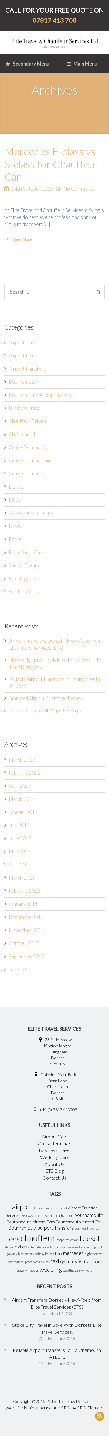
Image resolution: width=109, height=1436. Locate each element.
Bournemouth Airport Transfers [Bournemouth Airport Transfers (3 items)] (41, 1228)
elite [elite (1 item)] (31, 1247)
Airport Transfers (27, 369)
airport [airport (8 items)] (22, 1207)
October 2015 (24, 943)
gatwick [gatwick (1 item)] (12, 1254)
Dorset (16, 487)
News (15, 526)
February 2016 (24, 891)
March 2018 (22, 760)
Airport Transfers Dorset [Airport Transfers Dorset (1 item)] (50, 1208)
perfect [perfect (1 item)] (98, 1254)
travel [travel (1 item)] (20, 1270)
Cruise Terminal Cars (31, 447)
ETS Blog (54, 1171)
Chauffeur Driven (27, 421)
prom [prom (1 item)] (28, 1262)
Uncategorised (24, 578)
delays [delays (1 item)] (74, 1240)
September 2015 (26, 956)
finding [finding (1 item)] (91, 1247)
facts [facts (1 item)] (82, 1247)
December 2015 (26, 917)
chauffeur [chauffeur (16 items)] (38, 1238)
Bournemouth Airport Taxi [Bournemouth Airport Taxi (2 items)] (79, 1221)
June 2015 (20, 969)
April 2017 (20, 786)
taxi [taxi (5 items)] (55, 1260)
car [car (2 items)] (98, 1228)
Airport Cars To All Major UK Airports (49, 710)
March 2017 (22, 799)
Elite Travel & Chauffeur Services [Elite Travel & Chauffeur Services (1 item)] (56, 1247)
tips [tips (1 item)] (62, 1262)
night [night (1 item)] (88, 1254)
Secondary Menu (27, 64)
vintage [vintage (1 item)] (30, 1270)
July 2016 (19, 825)
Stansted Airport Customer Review (46, 698)
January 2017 (23, 812)
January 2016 (23, 904)
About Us (54, 1164)
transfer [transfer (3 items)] (74, 1261)
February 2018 (24, 773)
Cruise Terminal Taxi (29, 460)
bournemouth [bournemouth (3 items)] (88, 1215)
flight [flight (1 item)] (100, 1247)
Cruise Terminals (26, 474)
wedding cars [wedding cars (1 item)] (72, 1270)
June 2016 (20, 838)
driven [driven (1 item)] (9, 1247)
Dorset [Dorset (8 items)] (89, 1238)
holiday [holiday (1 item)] (39, 1254)
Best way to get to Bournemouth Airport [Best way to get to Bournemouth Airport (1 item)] (48, 1215)
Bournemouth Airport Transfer (41, 395)
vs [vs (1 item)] (37, 1270)
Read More (21, 239)
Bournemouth (23, 382)
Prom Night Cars (26, 552)
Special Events (24, 565)
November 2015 (26, 930)
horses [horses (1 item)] (49, 1254)
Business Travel (25, 408)
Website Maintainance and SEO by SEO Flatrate (54, 1408)
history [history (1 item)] (29, 1254)
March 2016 (22, 878)
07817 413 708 (54, 20)
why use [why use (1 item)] (86, 1270)
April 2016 (20, 864)
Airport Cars (22, 342)
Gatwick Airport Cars (31, 513)
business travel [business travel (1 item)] (85, 1228)
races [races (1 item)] (36, 1262)
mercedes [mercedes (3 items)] (73, 1253)
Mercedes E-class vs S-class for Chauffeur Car (51, 164)
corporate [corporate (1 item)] (63, 1240)
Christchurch (23, 434)
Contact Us (54, 1178)
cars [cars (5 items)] (14, 1238)
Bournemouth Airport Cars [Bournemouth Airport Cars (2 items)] (31, 1221)
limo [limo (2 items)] (58, 1253)
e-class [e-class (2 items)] (21, 1246)
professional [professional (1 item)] (16, 1262)
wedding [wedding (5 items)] (51, 1269)
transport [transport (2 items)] (92, 1261)
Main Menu (82, 64)
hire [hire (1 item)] (21, 1254)
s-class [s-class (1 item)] (45, 1262)
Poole (15, 539)
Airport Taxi (21, 356)
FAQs (15, 500)
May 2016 (20, 851)
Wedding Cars (24, 592)
